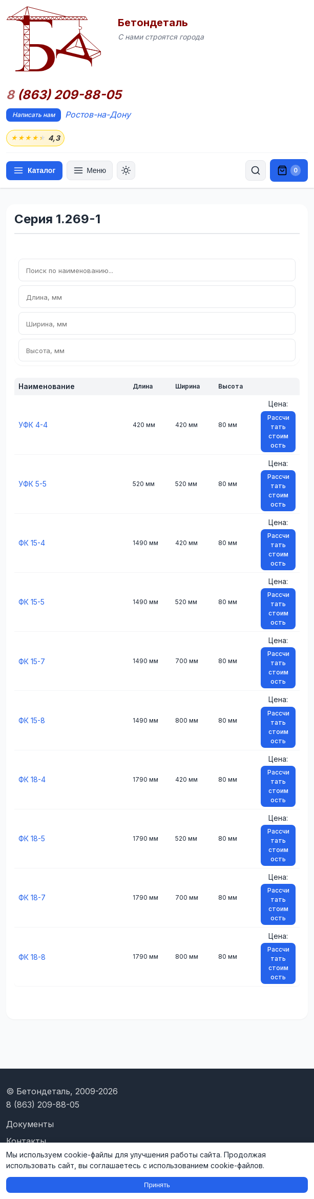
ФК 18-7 (32, 897)
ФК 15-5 (31, 601)
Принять (157, 1185)
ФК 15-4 (31, 542)
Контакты (26, 1141)
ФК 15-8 (31, 720)
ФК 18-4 (32, 779)
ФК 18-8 (32, 957)
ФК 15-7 (31, 661)
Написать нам (33, 115)
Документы (30, 1124)
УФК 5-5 (32, 483)
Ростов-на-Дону (98, 114)
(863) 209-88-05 (63, 95)
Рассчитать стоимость (278, 431)
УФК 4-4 (33, 424)
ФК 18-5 (31, 838)
